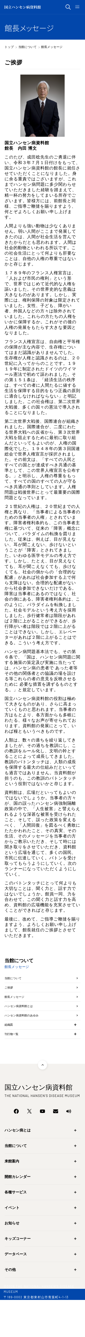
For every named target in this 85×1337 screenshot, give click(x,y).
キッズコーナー (18, 1270)
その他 (10, 1301)
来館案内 (12, 1193)
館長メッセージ (19, 1008)
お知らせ (12, 1255)
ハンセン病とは (18, 1162)
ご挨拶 (11, 994)
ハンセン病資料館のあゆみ (30, 1036)
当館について (27, 46)
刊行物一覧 (15, 1063)
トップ (9, 46)
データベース (16, 1286)
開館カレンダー (18, 1208)
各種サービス (16, 1224)
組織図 (11, 1049)
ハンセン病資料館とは (26, 1022)
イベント (12, 1239)
